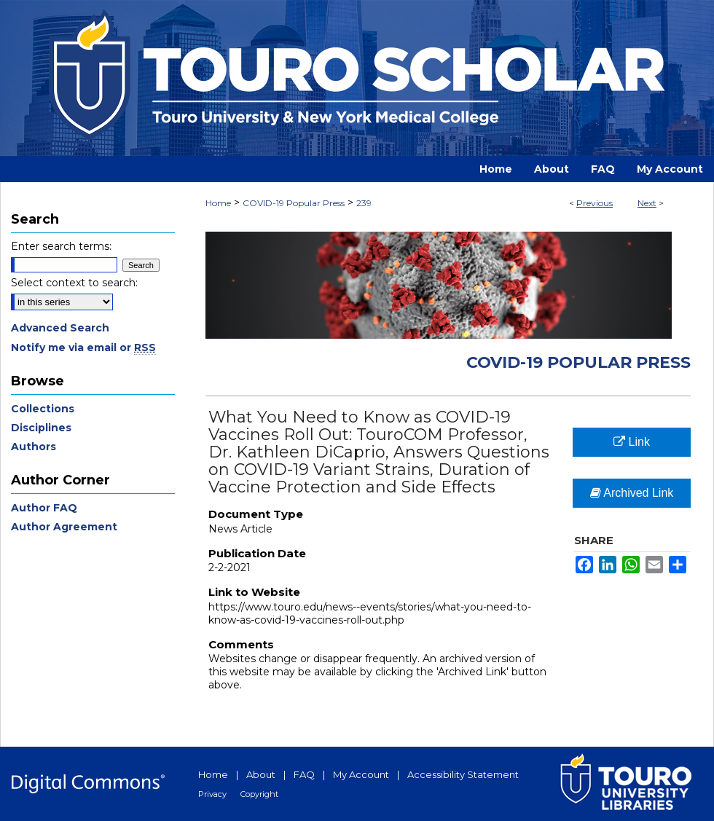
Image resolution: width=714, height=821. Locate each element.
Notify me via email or (83, 347)
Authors (33, 446)
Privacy (212, 794)
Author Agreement (64, 526)
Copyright (259, 794)
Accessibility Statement (463, 774)
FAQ (304, 774)
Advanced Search (60, 327)
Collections (42, 408)
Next (647, 202)
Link (631, 442)
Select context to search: (74, 282)
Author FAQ (44, 507)
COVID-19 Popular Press (294, 202)
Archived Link (632, 493)
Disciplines (41, 427)
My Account (361, 774)
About (260, 774)
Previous (594, 202)
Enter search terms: (61, 246)
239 (364, 202)
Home (218, 202)
